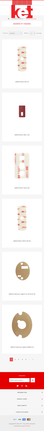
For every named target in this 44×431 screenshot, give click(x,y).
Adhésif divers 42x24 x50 (22, 188)
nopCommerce (25, 426)
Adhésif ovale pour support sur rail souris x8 (22, 294)
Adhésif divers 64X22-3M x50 (22, 241)
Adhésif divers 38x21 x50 (22, 135)
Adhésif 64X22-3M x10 (22, 82)
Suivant (29, 359)
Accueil (9, 18)
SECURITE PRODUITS (17, 19)
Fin (33, 359)
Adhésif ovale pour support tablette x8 (22, 347)
